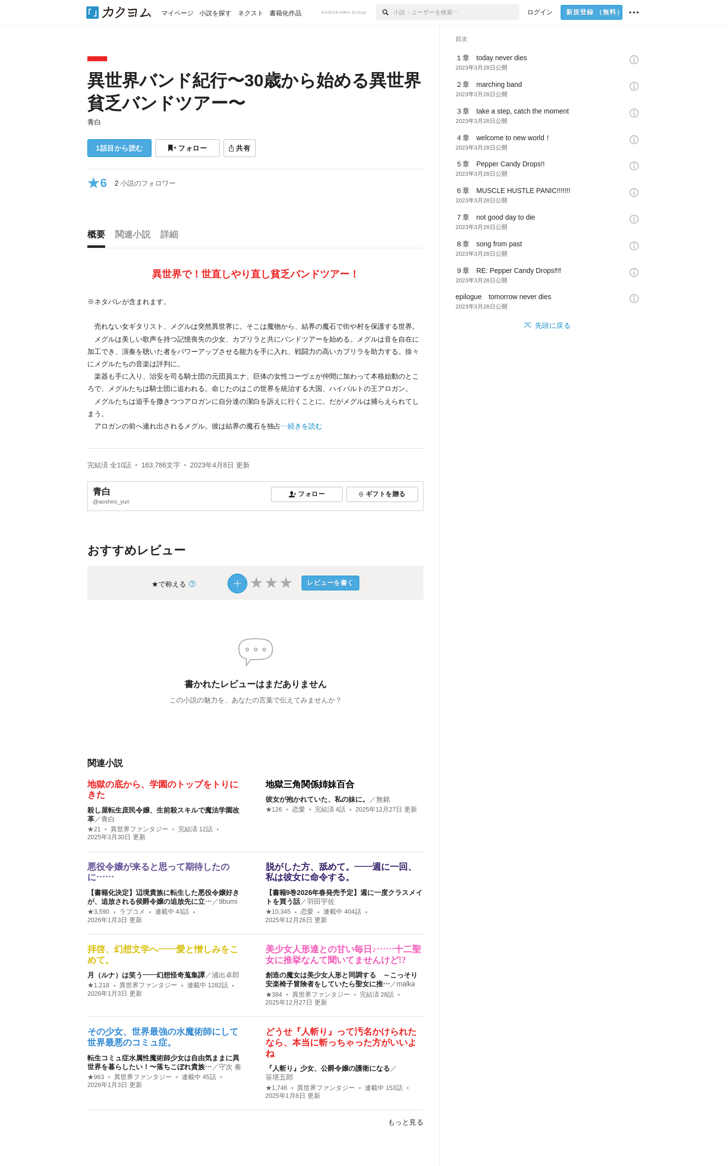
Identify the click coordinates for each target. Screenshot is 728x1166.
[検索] (384, 12)
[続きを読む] (255, 364)
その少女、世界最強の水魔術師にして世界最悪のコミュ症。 (162, 1037)
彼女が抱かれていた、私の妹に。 (317, 799)
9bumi (228, 901)
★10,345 (278, 911)
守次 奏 (230, 1067)
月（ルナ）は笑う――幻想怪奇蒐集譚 (146, 975)
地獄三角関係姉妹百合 (310, 784)
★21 (94, 829)
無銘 (383, 799)
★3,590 (98, 911)
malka (406, 984)
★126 (274, 809)
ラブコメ (132, 911)
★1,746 (277, 1088)
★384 (274, 994)
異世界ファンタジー (139, 829)
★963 (95, 1077)
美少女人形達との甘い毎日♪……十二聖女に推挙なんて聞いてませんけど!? (343, 954)
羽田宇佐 (321, 901)
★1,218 (98, 985)
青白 (94, 122)
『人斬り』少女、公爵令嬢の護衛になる (328, 1068)
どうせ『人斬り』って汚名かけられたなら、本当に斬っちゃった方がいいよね (341, 1042)
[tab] (98, 237)
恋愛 (298, 809)
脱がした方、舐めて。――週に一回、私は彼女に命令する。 (341, 872)
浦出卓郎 (225, 975)
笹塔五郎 (279, 1077)
